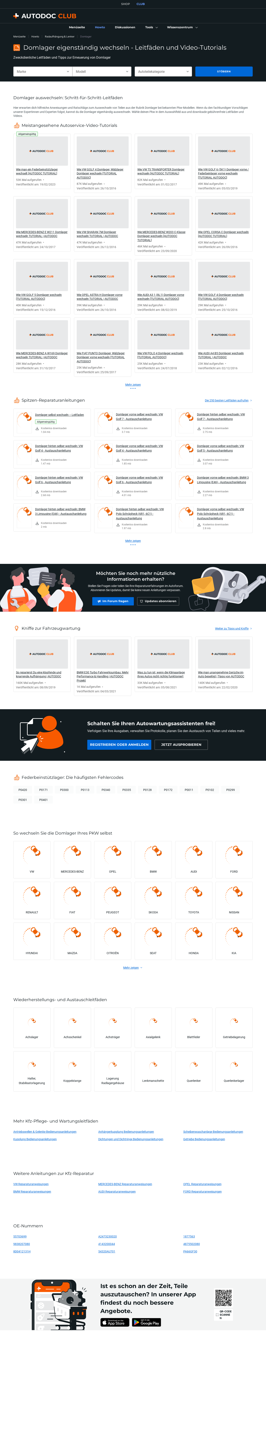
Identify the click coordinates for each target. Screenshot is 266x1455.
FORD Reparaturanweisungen (202, 1191)
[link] (77, 27)
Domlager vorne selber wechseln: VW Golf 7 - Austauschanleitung (139, 416)
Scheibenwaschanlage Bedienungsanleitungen (213, 1132)
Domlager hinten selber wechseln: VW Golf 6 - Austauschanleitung (59, 480)
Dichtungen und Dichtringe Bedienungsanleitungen (130, 1139)
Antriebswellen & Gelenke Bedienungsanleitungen (44, 1132)
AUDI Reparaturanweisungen (117, 1191)
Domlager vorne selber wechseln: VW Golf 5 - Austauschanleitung (220, 448)
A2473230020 (107, 1236)
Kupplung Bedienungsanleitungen (35, 1139)
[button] (151, 27)
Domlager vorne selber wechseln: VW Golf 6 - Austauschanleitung (139, 480)
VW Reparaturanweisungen (31, 1184)
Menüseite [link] (19, 36)
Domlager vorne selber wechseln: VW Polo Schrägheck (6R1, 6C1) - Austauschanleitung (220, 513)
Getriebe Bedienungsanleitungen (204, 1139)
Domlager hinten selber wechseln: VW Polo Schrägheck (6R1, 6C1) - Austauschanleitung (140, 513)
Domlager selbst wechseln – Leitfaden (59, 415)
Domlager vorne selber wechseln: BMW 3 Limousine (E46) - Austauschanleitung (223, 480)
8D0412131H (22, 1251)
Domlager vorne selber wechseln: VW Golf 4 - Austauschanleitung (139, 448)
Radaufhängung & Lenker (59, 36)
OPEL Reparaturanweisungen (202, 1184)
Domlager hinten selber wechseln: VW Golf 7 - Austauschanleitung (221, 416)
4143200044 (106, 1244)
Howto (35, 36)
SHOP (125, 4)
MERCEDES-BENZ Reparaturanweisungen (125, 1184)
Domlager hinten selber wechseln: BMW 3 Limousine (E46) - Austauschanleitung (60, 511)
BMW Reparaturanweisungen (32, 1191)
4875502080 (191, 1244)
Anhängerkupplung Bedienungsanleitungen (126, 1132)
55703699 (20, 1236)
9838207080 (21, 1244)
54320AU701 (106, 1251)
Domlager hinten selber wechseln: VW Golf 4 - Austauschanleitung (59, 448)
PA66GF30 (190, 1251)
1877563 (189, 1236)
